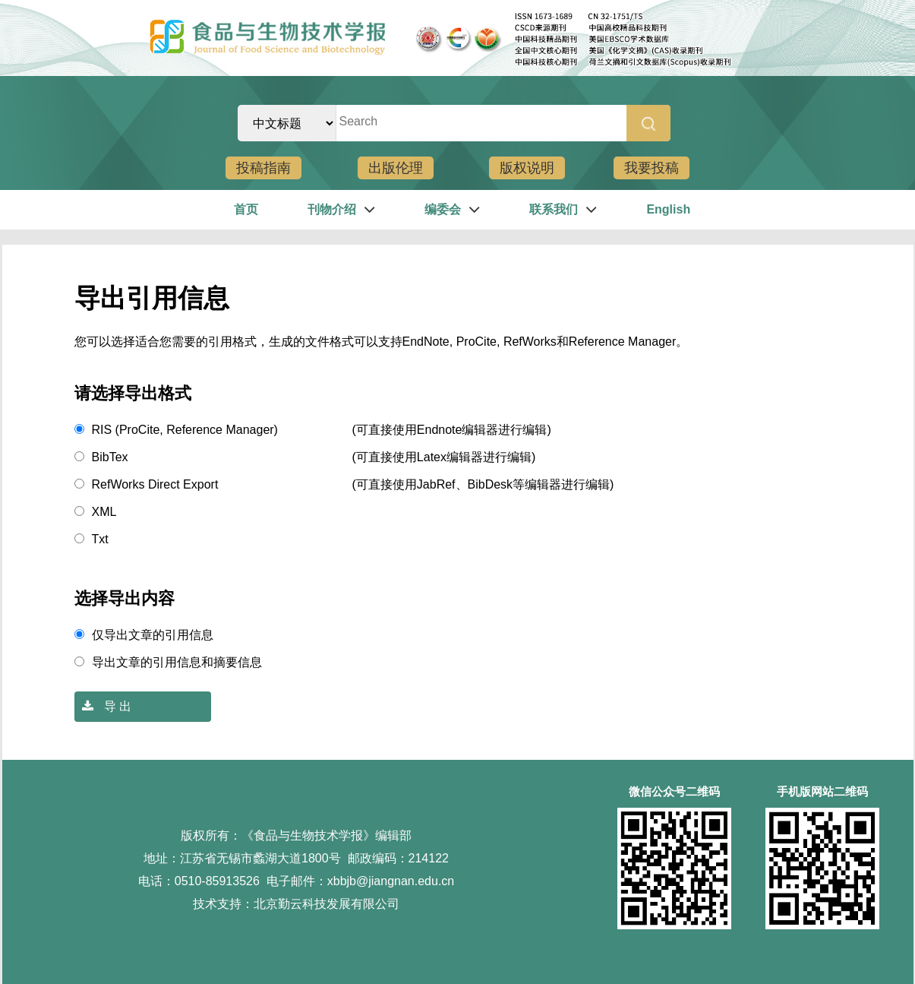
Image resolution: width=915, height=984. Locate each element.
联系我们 (553, 209)
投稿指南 (263, 168)
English (668, 209)
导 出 (103, 706)
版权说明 (527, 168)
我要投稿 (651, 168)
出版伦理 (395, 168)
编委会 (442, 209)
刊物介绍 (332, 209)
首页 (246, 209)
